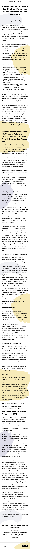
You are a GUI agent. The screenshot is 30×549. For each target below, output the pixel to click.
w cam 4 (12, 279)
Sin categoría (5, 519)
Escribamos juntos (15, 1)
